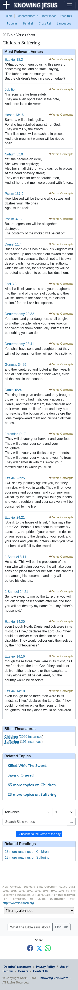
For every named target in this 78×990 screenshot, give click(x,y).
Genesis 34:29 (15, 364)
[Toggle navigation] (70, 5)
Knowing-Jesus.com (54, 978)
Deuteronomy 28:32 (19, 314)
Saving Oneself (21, 775)
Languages (64, 23)
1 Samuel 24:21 (16, 591)
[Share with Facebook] (30, 948)
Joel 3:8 (10, 284)
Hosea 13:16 (14, 115)
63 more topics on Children (32, 785)
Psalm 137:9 (14, 193)
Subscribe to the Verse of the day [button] (39, 834)
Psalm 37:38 (14, 219)
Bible (9, 16)
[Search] (71, 822)
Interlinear (49, 16)
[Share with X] (39, 948)
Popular (12, 23)
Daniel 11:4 (13, 244)
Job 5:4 (10, 89)
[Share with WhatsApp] (48, 948)
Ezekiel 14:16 (15, 656)
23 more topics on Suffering (32, 794)
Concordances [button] (26, 16)
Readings (66, 16)
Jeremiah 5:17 (15, 434)
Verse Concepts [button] (62, 59)
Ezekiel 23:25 (15, 478)
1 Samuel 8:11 (15, 557)
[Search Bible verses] (34, 822)
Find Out (61, 927)
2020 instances (31, 736)
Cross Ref (45, 23)
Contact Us (40, 971)
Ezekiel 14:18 (15, 691)
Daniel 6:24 (13, 390)
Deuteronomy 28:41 (19, 344)
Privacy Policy (45, 966)
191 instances (31, 741)
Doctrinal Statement (17, 966)
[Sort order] (64, 812)
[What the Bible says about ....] (30, 927)
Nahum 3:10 (14, 154)
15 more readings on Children (27, 851)
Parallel (28, 23)
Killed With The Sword (27, 766)
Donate (23, 971)
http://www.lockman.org (18, 903)
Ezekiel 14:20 (15, 621)
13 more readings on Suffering (27, 857)
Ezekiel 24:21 (15, 517)
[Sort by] (27, 812)
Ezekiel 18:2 (14, 59)
